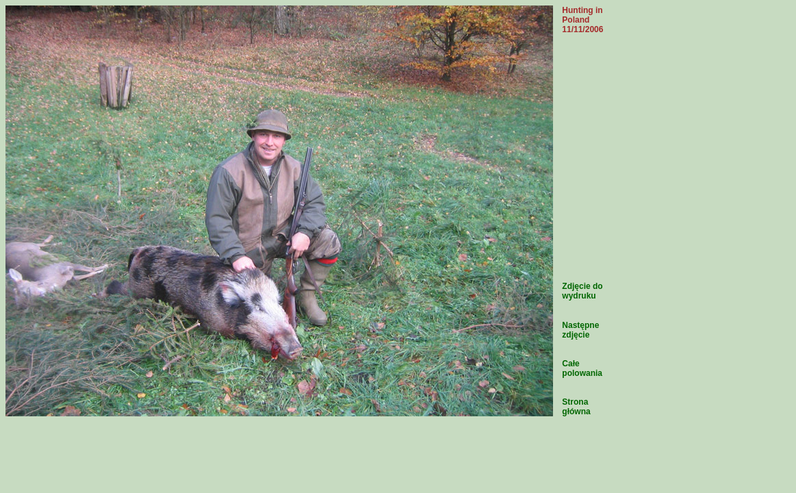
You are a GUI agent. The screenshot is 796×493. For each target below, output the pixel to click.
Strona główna (576, 406)
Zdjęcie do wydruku (582, 291)
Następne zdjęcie (580, 330)
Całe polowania (582, 368)
